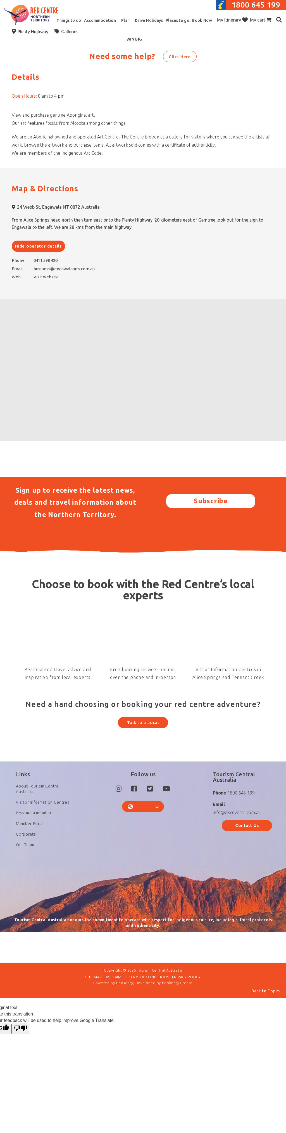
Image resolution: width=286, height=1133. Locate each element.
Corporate (26, 846)
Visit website (46, 276)
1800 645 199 (256, 4)
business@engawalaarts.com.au (64, 268)
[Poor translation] (20, 1048)
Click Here (180, 56)
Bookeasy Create (177, 1002)
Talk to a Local (143, 722)
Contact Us (247, 837)
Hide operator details (38, 246)
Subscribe (211, 501)
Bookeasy (125, 1002)
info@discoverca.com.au (237, 824)
